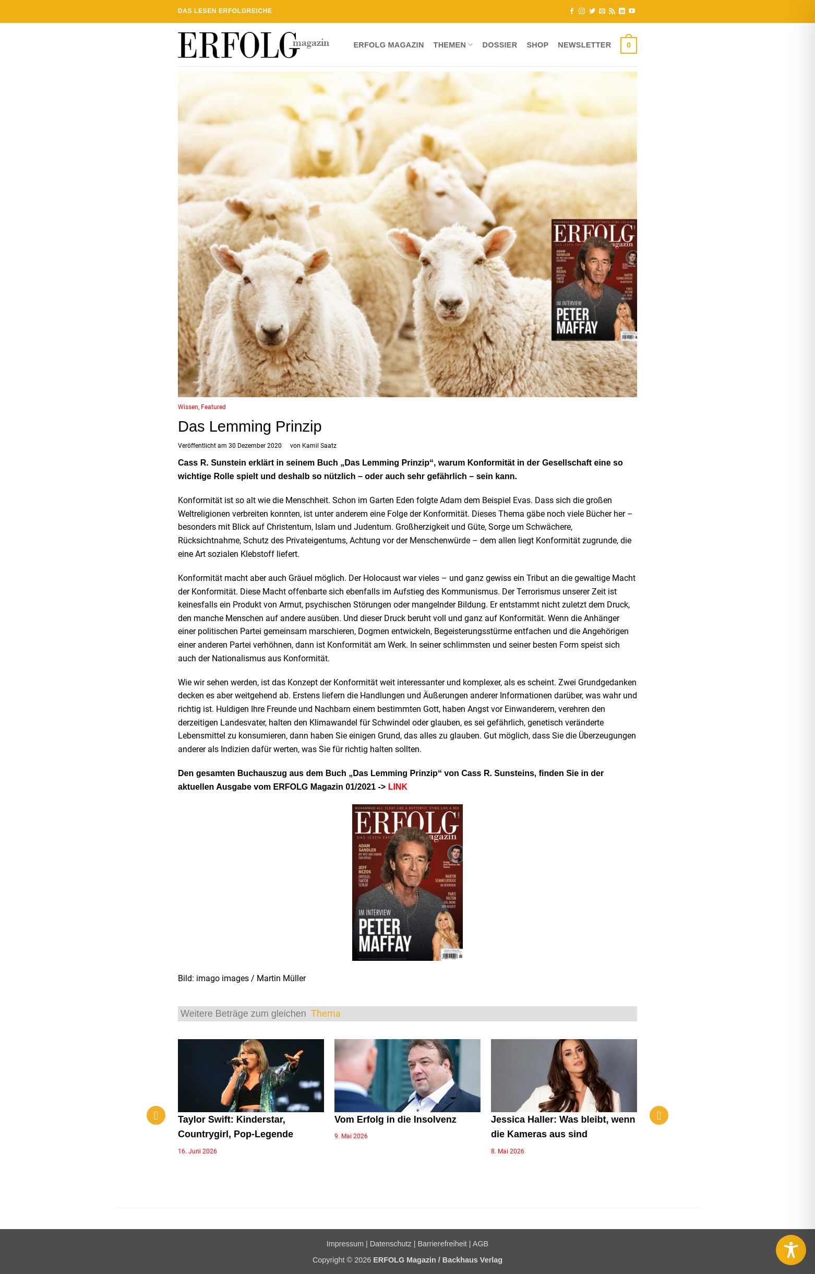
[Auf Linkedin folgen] (622, 11)
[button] (628, 45)
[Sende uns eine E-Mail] (602, 11)
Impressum (345, 1244)
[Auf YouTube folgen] (632, 11)
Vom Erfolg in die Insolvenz (395, 1119)
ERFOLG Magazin (388, 45)
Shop (537, 45)
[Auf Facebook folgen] (572, 11)
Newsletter (584, 45)
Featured (213, 407)
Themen (453, 45)
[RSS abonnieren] (612, 11)
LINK (398, 786)
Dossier (500, 45)
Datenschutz (391, 1244)
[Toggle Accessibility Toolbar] (791, 1250)
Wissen (188, 407)
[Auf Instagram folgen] (582, 11)
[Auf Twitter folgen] (592, 11)
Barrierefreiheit (441, 1244)
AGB (480, 1244)
